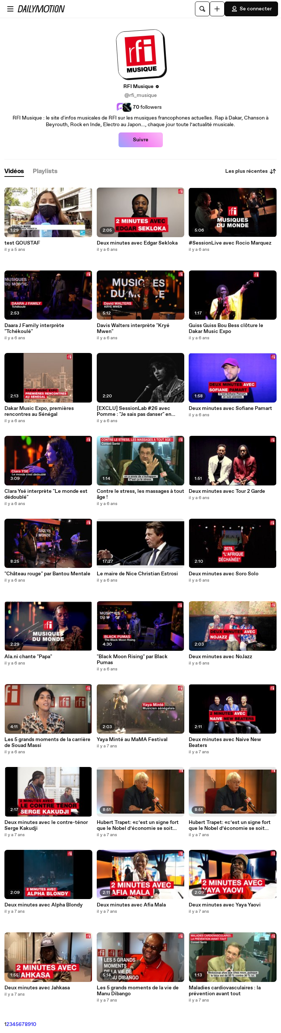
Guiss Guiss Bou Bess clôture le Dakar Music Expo (226, 328)
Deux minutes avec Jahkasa (37, 988)
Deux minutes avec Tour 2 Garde (227, 491)
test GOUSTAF (22, 243)
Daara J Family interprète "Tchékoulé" (34, 328)
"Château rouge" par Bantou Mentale (47, 574)
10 (33, 1024)
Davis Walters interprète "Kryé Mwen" (133, 328)
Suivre (140, 140)
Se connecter (251, 9)
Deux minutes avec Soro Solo (223, 574)
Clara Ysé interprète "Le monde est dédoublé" (46, 494)
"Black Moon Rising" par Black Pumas (132, 660)
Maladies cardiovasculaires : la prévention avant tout (225, 991)
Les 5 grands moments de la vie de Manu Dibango (138, 991)
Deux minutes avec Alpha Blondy (43, 905)
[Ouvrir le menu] (10, 8)
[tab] (14, 171)
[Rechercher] (202, 8)
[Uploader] (217, 8)
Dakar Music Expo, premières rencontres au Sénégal (39, 411)
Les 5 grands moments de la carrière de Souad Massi (47, 742)
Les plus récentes (251, 171)
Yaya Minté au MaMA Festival (132, 740)
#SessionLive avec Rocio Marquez (230, 243)
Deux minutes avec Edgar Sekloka (137, 243)
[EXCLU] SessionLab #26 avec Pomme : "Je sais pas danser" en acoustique (134, 411)
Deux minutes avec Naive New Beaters (225, 742)
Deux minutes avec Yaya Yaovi (225, 905)
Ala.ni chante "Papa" (28, 657)
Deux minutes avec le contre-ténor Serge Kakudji (46, 825)
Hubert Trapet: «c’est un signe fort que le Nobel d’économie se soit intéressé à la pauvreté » (138, 825)
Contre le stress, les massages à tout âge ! (140, 494)
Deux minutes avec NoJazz (220, 657)
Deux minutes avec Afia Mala (131, 905)
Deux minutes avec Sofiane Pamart (230, 408)
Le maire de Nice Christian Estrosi (137, 574)
